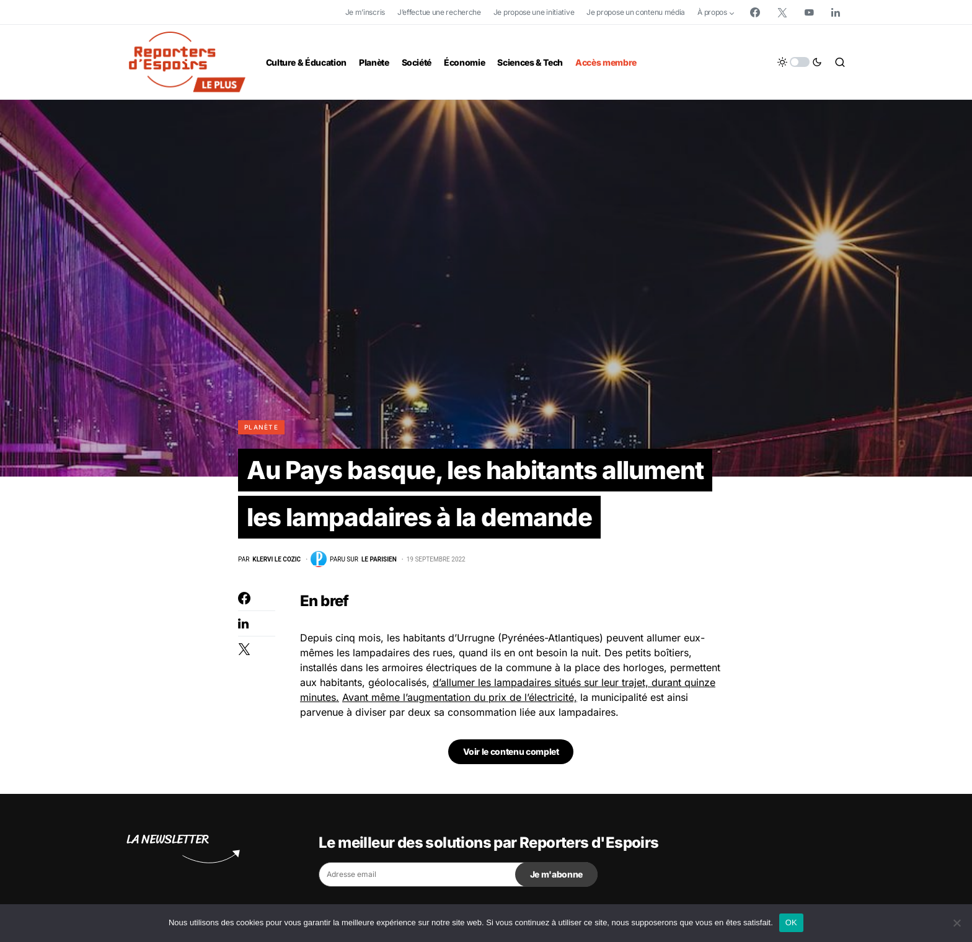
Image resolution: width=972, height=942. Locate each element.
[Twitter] (782, 12)
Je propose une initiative (534, 12)
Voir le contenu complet (511, 751)
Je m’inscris (365, 12)
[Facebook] (755, 12)
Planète (261, 427)
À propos (712, 12)
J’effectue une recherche (439, 12)
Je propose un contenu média (635, 12)
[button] (799, 62)
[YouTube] (809, 12)
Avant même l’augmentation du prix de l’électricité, (459, 697)
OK (791, 922)
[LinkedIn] (836, 12)
